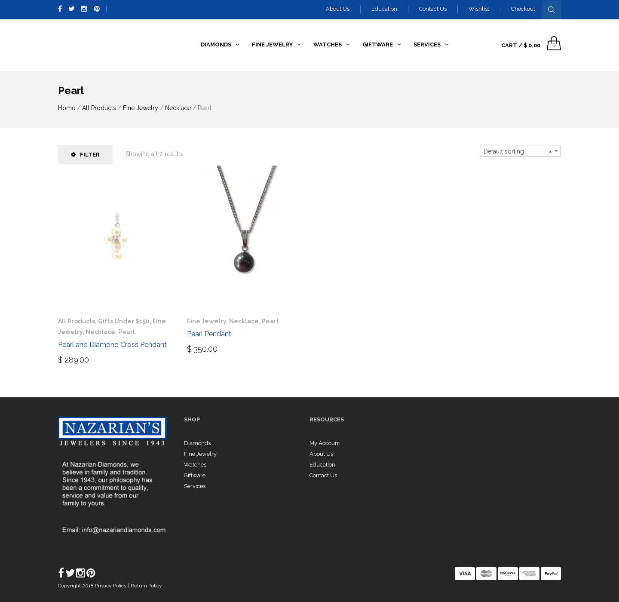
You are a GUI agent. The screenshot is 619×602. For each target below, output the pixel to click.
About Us (337, 9)
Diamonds (197, 443)
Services (194, 486)
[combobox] (520, 151)
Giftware (194, 475)
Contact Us (433, 9)
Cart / (520, 45)
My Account (325, 443)
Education (384, 9)
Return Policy (146, 586)
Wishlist (479, 9)
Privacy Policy (111, 586)
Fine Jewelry (140, 107)
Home (66, 107)
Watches (195, 464)
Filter (85, 154)
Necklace (178, 107)
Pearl (126, 332)
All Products (99, 107)
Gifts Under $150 (124, 321)
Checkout (523, 9)
